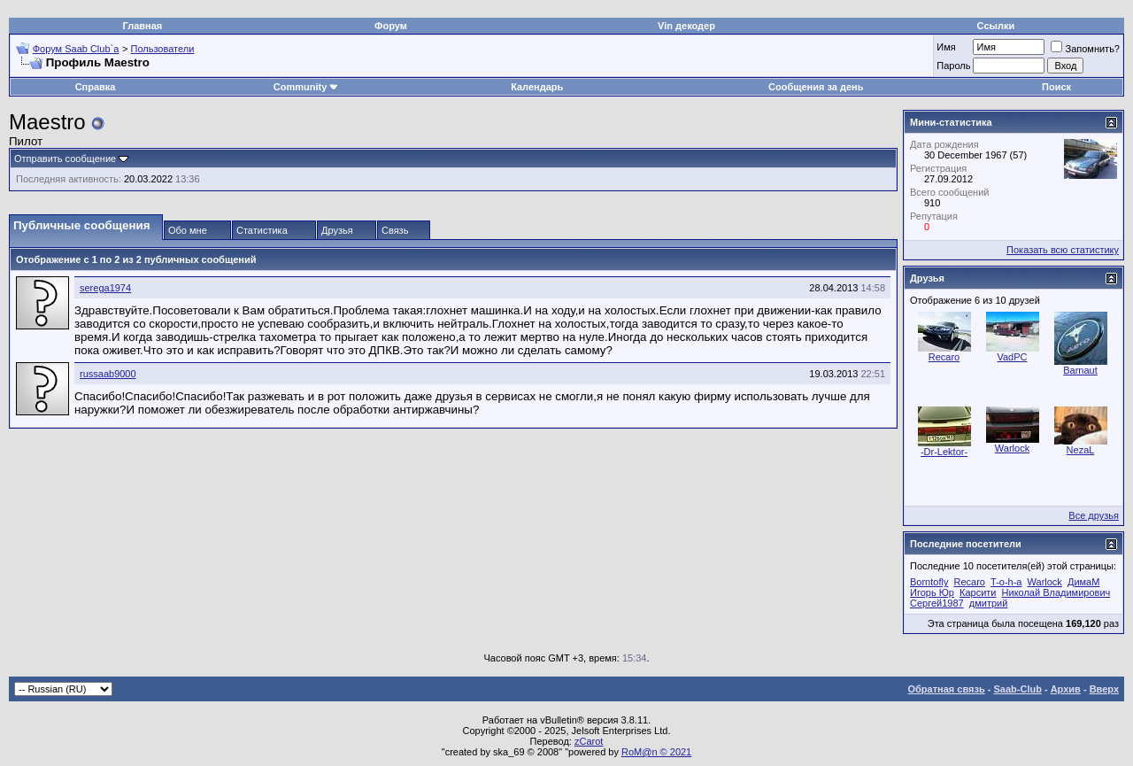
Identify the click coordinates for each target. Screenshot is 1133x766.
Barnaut (1080, 370)
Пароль (953, 65)
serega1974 (105, 287)
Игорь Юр (932, 592)
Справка (95, 86)
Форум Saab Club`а (76, 48)
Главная (143, 25)
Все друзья (1093, 515)
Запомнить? (1085, 48)
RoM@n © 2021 (656, 752)
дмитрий (988, 603)
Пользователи (163, 48)
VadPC (1012, 357)
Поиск (1056, 86)
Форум (390, 25)
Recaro (944, 357)
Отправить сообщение (65, 158)
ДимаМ (1083, 581)
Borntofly (929, 581)
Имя (945, 47)
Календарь (537, 86)
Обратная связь (946, 689)
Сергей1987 (937, 603)
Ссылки (996, 25)
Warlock (1012, 448)
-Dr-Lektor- (944, 451)
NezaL (1081, 450)
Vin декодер (686, 25)
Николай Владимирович (1056, 592)
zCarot (588, 741)
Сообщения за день (815, 86)
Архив (1066, 689)
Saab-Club (1017, 689)
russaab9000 (108, 373)
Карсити (978, 592)
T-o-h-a (1005, 581)
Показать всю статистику (1062, 249)
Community (307, 86)
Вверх (1104, 689)
